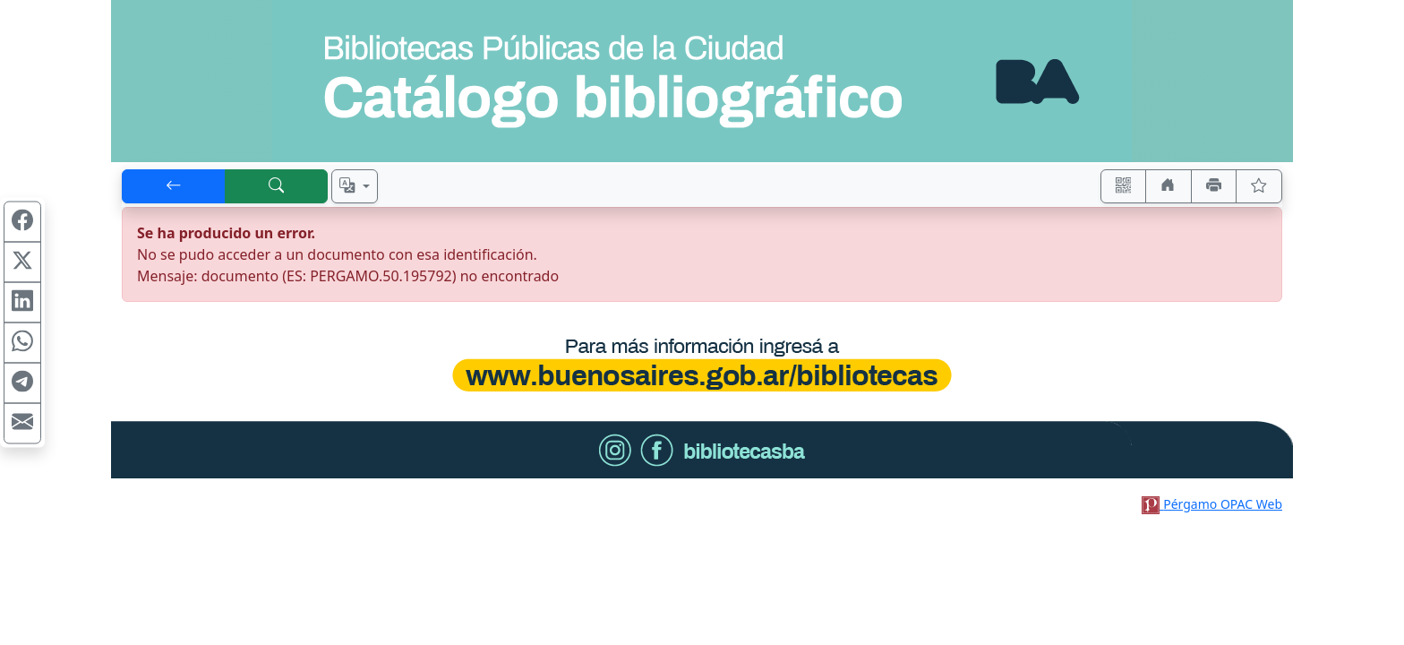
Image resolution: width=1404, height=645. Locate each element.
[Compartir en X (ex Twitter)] (22, 262)
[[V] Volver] (174, 186)
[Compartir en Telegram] (22, 383)
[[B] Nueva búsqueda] (277, 186)
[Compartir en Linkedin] (22, 302)
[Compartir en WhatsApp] (22, 343)
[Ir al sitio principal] (702, 81)
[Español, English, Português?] (354, 186)
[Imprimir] (1214, 186)
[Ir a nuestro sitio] (1168, 186)
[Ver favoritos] (1259, 186)
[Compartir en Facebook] (22, 222)
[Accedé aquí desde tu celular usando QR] (1123, 186)
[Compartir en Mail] (22, 423)
